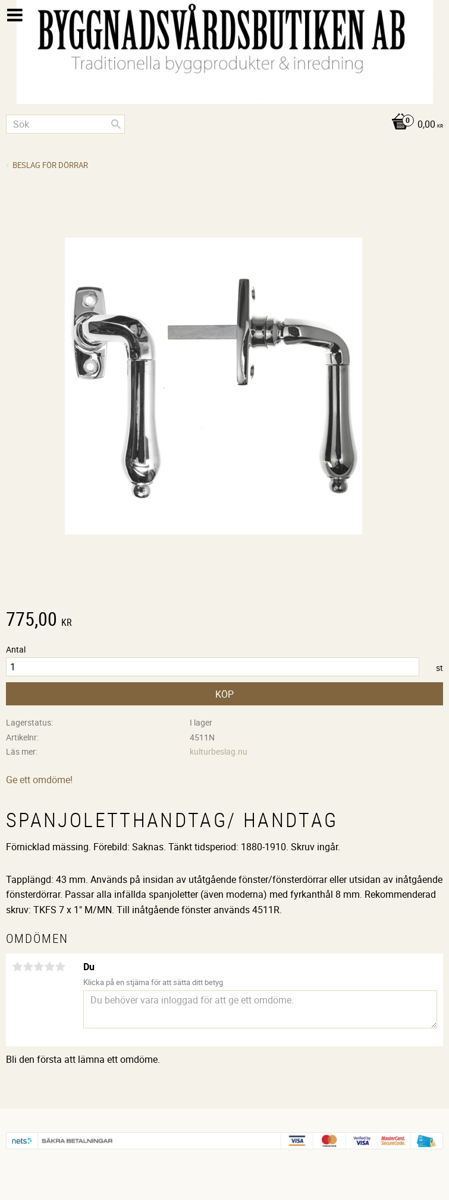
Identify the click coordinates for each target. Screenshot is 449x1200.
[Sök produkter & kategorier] (65, 124)
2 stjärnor (28, 966)
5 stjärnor (60, 966)
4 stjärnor (49, 966)
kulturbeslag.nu (218, 751)
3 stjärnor (38, 966)
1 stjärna (17, 966)
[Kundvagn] (224, 125)
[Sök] (116, 124)
